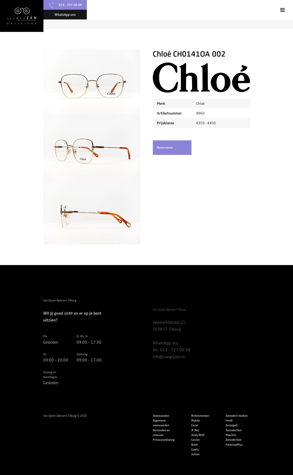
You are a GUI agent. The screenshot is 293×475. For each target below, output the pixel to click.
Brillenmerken (200, 423)
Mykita (195, 427)
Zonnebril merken (237, 423)
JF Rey (195, 437)
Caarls (195, 456)
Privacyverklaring (164, 447)
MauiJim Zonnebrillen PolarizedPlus (234, 447)
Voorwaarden (161, 423)
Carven (195, 447)
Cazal (194, 432)
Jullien (195, 461)
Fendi (229, 427)
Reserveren (165, 148)
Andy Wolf (198, 442)
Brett (194, 452)
